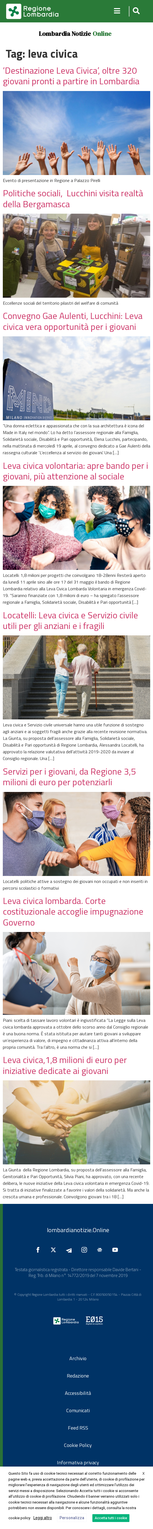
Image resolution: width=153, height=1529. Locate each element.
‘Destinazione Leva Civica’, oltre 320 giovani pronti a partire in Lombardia (71, 76)
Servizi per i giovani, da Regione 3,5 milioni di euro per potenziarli (69, 776)
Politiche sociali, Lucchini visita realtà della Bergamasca (73, 198)
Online (102, 33)
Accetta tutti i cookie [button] (111, 1518)
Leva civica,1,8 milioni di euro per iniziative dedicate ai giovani (65, 1065)
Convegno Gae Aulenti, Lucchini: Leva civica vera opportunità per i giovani (73, 321)
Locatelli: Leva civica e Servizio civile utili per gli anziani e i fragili (70, 620)
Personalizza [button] (72, 1518)
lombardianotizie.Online (78, 1230)
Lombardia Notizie (65, 33)
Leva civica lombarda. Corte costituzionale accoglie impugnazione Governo (73, 911)
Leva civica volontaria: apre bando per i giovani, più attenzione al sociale (75, 471)
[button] (135, 11)
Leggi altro (42, 1518)
